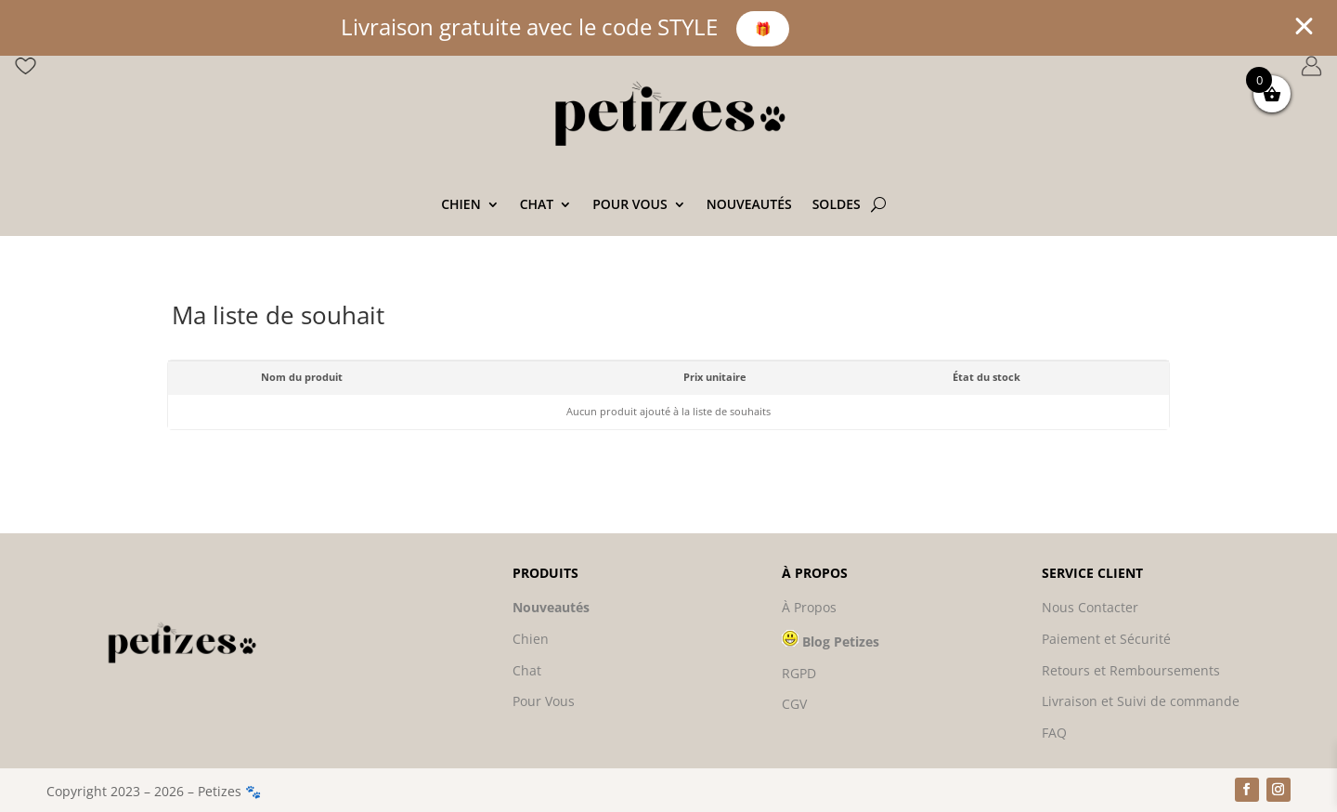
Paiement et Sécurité (1106, 639)
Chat (537, 205)
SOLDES (836, 205)
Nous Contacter (1090, 607)
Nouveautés (749, 205)
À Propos (809, 607)
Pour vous (629, 205)
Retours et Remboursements (1131, 670)
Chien (460, 205)
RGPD (799, 673)
